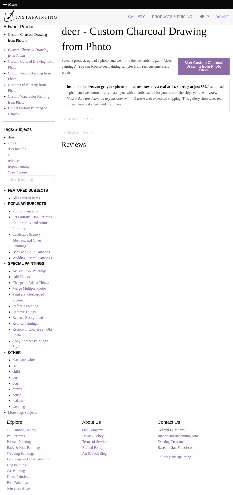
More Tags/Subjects (22, 412)
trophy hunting (19, 166)
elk (10, 155)
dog (15, 383)
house (17, 395)
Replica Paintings (25, 323)
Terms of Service (94, 442)
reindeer (14, 161)
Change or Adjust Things (31, 283)
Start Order (204, 66)
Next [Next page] (89, 119)
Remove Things (24, 312)
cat (15, 366)
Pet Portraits (16, 436)
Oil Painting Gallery (21, 430)
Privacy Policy (93, 436)
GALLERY (136, 17)
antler (12, 143)
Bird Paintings (17, 483)
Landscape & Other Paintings (28, 459)
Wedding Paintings (20, 453)
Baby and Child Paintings (31, 252)
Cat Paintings (16, 471)
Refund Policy (92, 447)
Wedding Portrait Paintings (32, 258)
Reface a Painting (25, 306)
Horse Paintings (18, 477)
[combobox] (31, 179)
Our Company (92, 430)
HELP (204, 17)
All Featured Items (26, 198)
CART (222, 17)
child (16, 371)
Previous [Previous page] (74, 119)
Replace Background (28, 317)
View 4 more (17, 172)
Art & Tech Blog (94, 453)
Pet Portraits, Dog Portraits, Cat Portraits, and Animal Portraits (33, 222)
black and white (24, 360)
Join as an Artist (18, 488)
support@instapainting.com (178, 436)
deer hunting (17, 149)
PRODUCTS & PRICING (172, 17)
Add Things (21, 277)
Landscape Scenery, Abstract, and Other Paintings (27, 240)
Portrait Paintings (25, 211)
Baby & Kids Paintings (24, 447)
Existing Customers (172, 442)
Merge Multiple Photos (29, 288)
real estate (20, 401)
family (17, 389)
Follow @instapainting (174, 457)
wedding (19, 406)
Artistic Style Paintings (29, 271)
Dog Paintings (17, 465)
